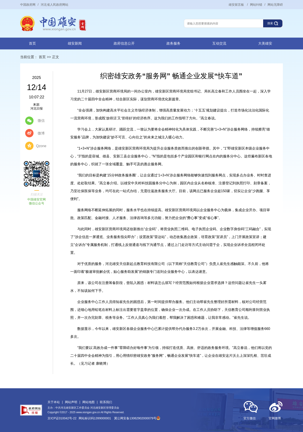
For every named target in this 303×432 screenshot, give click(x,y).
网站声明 (71, 402)
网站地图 (88, 402)
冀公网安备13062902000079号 (137, 418)
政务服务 (173, 43)
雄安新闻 (75, 43)
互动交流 (219, 43)
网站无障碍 (275, 4)
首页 (32, 43)
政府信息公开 (124, 43)
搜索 (270, 23)
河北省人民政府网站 (54, 4)
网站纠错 (256, 4)
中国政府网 (27, 4)
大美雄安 (265, 43)
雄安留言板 (237, 4)
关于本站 (54, 402)
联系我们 (106, 402)
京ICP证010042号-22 (62, 418)
